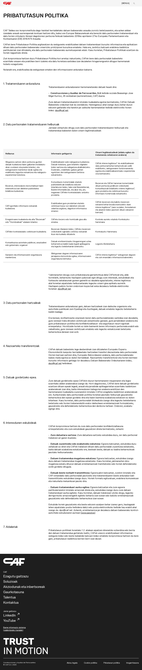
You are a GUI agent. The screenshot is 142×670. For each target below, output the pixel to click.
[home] (7, 3)
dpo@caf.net (61, 110)
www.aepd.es (88, 512)
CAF (5, 572)
